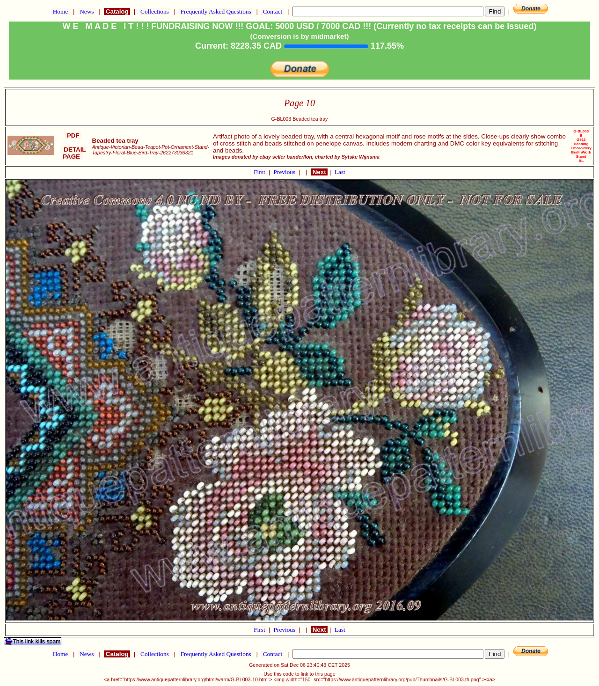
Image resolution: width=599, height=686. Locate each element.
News (86, 11)
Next (319, 171)
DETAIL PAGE (73, 153)
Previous (285, 171)
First (260, 171)
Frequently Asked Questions (216, 11)
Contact (272, 11)
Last (340, 171)
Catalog (117, 11)
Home (60, 11)
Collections (154, 11)
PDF (73, 135)
